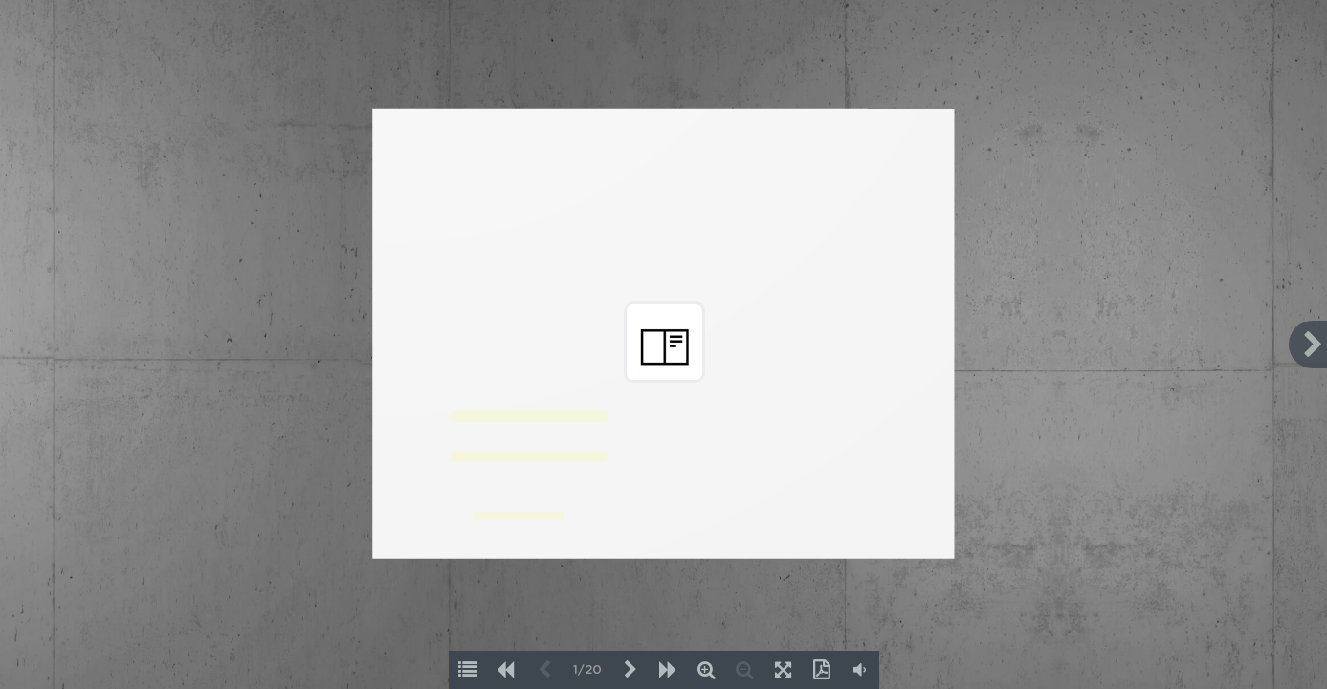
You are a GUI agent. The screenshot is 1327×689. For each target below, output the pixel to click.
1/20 (587, 670)
